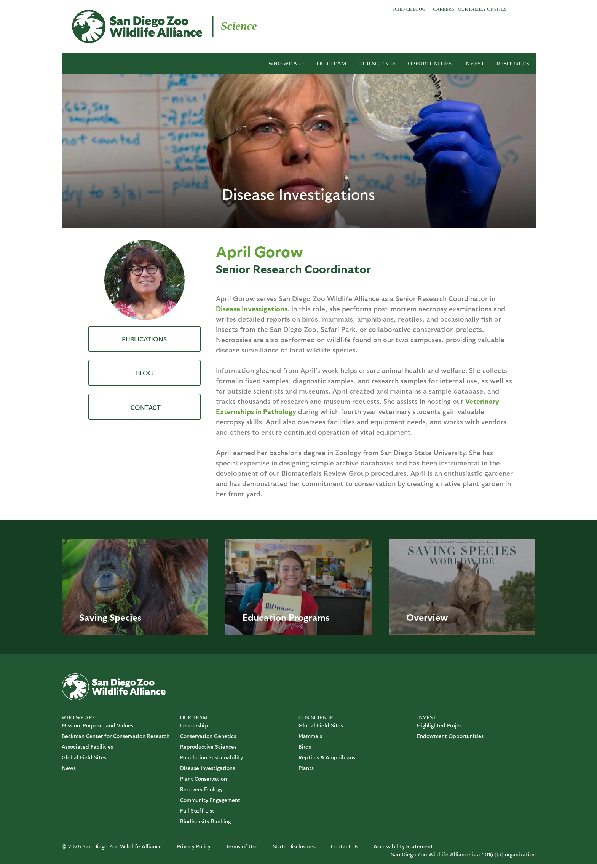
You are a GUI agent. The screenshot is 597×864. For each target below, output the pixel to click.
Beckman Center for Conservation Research (115, 736)
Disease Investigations (251, 308)
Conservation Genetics (208, 736)
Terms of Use (242, 846)
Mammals (310, 736)
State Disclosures (294, 846)
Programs (309, 617)
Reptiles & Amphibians (326, 757)
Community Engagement (210, 800)
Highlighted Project (441, 725)
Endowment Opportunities (450, 736)
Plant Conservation (203, 778)
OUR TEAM (331, 64)
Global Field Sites (84, 757)
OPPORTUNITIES (430, 64)
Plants (306, 768)
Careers (443, 9)
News (69, 768)
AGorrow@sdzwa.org (144, 407)
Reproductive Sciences (208, 746)
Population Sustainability (211, 757)
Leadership (194, 725)
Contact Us (344, 846)
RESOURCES (513, 64)
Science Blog (408, 9)
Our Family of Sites (482, 9)
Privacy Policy (194, 846)
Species (126, 617)
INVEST (474, 64)
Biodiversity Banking (205, 821)
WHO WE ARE (286, 64)
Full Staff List (197, 810)
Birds (304, 746)
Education (264, 617)
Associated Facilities (87, 746)
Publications (144, 339)
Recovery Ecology (201, 789)
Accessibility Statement (403, 846)
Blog (144, 372)
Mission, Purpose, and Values (97, 725)
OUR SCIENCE (377, 64)
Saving (93, 617)
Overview (427, 617)
